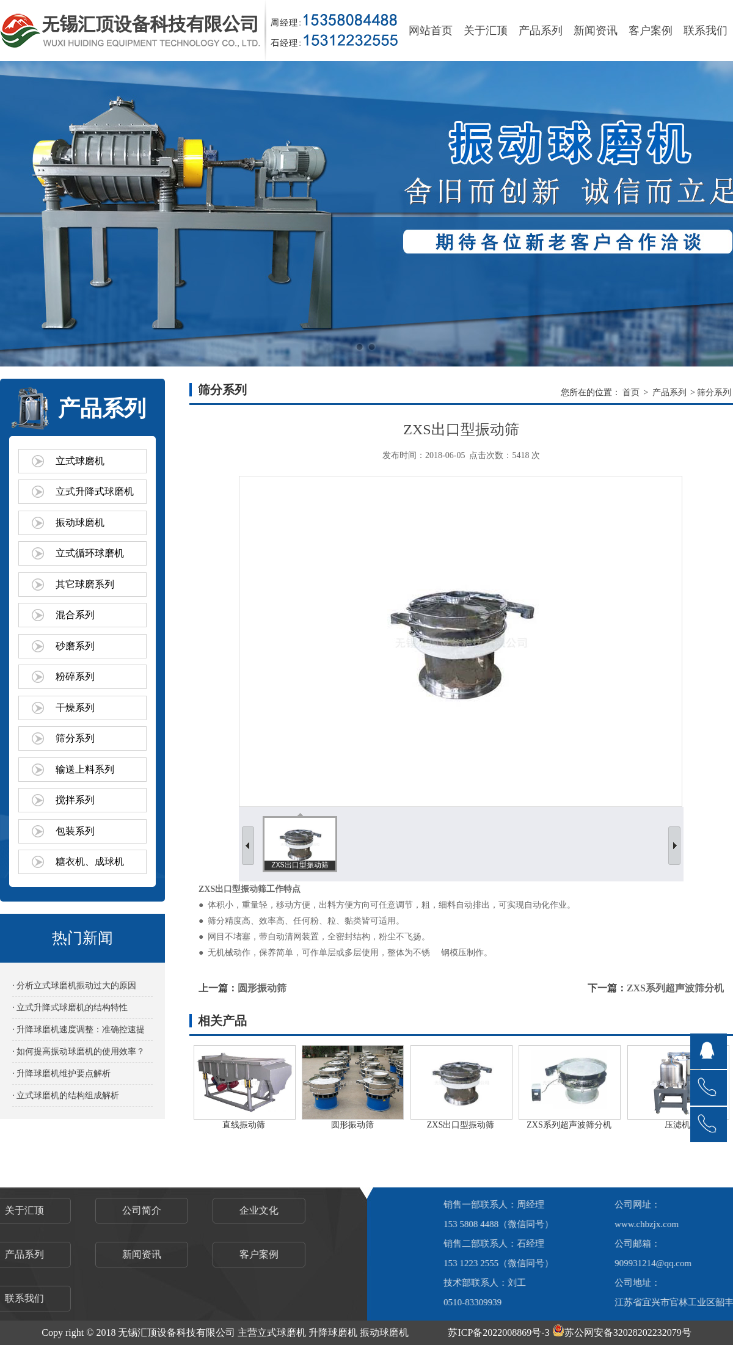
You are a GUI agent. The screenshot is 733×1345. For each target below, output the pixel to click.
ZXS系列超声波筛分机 (675, 988)
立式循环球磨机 (90, 553)
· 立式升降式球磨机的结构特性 (70, 1007)
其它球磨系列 (85, 584)
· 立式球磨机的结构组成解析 (65, 1095)
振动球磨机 (80, 522)
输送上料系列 (85, 769)
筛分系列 (75, 738)
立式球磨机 (80, 461)
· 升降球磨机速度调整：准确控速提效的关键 (78, 1032)
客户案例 (651, 30)
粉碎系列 (75, 676)
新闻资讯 (596, 30)
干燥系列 (75, 707)
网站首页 (431, 30)
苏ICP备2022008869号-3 (498, 1332)
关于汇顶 (486, 30)
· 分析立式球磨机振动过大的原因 (74, 985)
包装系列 (75, 831)
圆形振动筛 (262, 988)
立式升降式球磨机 (95, 491)
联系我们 (706, 30)
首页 (631, 392)
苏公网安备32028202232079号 (621, 1332)
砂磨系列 (75, 646)
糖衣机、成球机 (90, 861)
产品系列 (541, 30)
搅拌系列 (75, 800)
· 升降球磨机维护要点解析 (61, 1073)
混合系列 (75, 615)
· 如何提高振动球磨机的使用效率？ (78, 1051)
